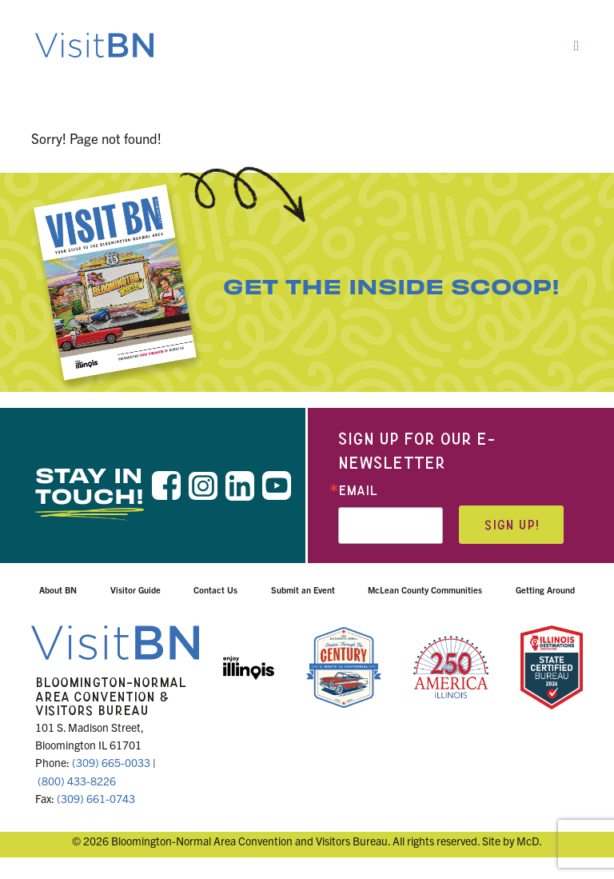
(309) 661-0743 (96, 798)
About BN (58, 589)
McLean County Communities (425, 589)
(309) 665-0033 (111, 762)
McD (527, 840)
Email (357, 491)
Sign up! (511, 525)
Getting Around (545, 589)
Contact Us (215, 589)
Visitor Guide (135, 589)
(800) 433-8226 (77, 780)
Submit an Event (303, 589)
